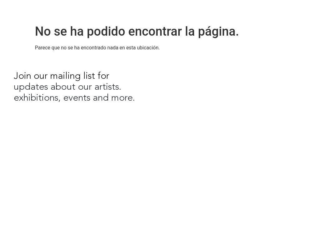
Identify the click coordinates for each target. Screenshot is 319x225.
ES (281, 9)
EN (269, 9)
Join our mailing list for (61, 76)
